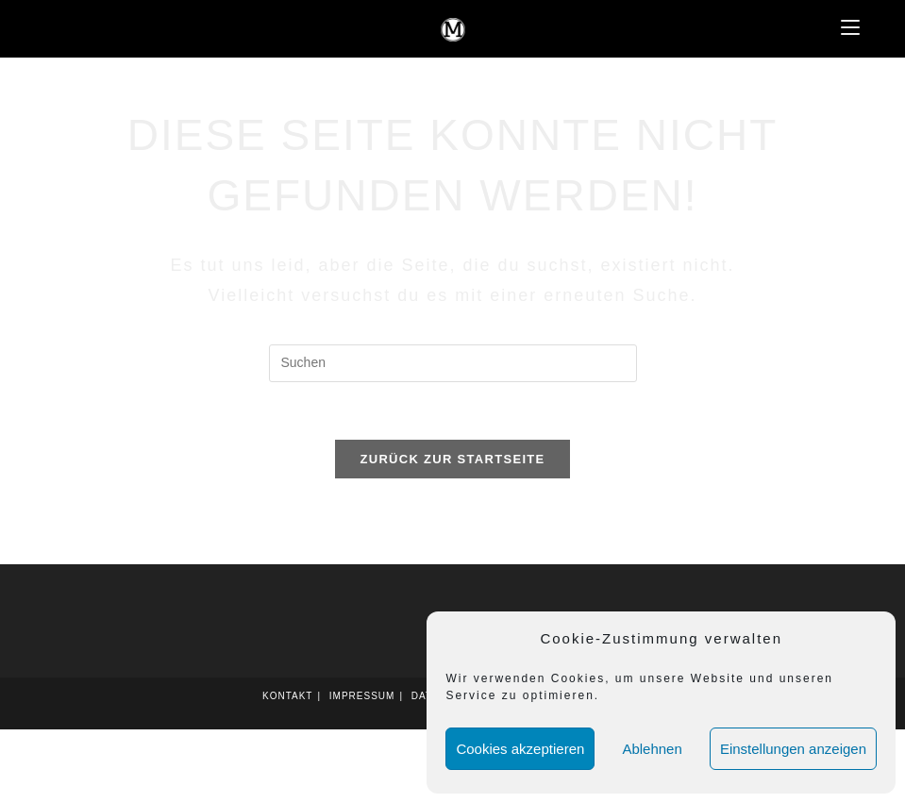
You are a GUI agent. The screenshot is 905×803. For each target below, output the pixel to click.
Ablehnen (651, 749)
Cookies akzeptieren (520, 749)
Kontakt (287, 696)
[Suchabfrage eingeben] (453, 363)
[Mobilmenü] (850, 28)
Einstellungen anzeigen (793, 749)
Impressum (362, 696)
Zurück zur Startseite (452, 459)
